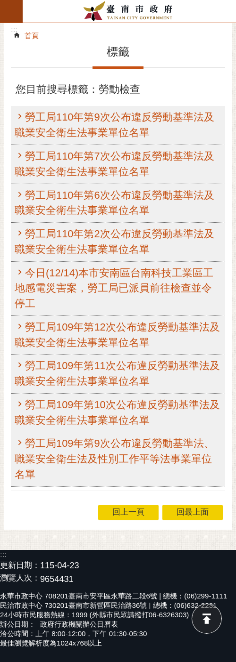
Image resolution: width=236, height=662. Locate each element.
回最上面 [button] (193, 512)
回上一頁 (128, 512)
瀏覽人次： (20, 578)
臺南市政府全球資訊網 (129, 11)
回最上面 (207, 619)
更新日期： (20, 565)
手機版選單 (11, 11)
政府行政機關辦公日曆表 (79, 624)
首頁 (32, 36)
